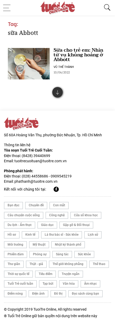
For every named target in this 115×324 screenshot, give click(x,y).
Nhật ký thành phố (68, 244)
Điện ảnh (38, 293)
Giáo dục (47, 225)
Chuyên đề (36, 205)
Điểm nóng (15, 293)
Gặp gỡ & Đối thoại (76, 225)
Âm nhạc (90, 283)
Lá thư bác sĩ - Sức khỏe (61, 234)
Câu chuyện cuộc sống (24, 215)
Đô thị (58, 293)
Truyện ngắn (70, 274)
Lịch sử (93, 234)
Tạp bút (48, 283)
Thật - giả (36, 264)
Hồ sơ (12, 234)
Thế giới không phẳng (68, 264)
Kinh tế (30, 234)
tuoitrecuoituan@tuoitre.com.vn (40, 161)
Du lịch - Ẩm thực (20, 225)
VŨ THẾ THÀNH (64, 66)
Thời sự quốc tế (18, 274)
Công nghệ (57, 215)
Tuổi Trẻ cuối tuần (20, 283)
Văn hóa (69, 283)
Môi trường (15, 244)
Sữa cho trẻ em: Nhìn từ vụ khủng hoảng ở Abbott (78, 55)
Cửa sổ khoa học (86, 215)
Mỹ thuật (39, 244)
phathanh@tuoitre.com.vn (36, 181)
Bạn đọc (13, 205)
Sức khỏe (84, 254)
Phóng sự (40, 254)
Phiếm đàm (16, 254)
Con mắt (59, 205)
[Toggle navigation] (8, 7)
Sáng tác (62, 254)
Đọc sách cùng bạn (85, 293)
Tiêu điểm (45, 274)
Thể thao (99, 264)
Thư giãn (14, 264)
